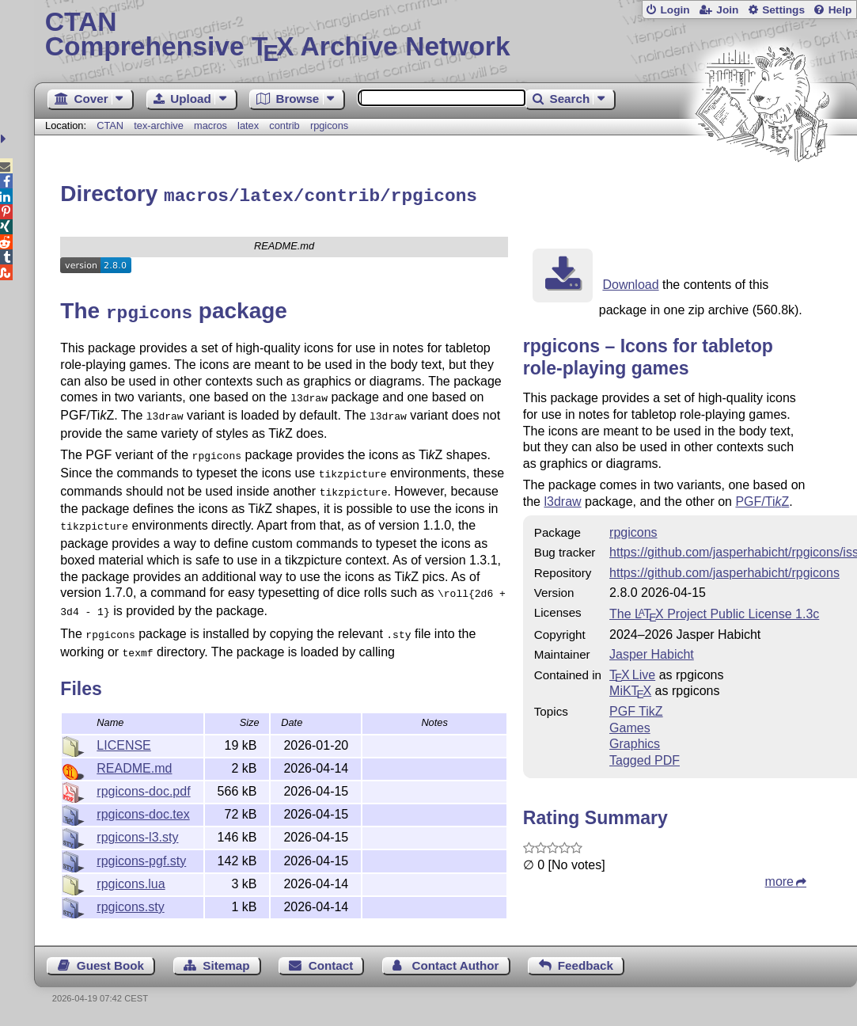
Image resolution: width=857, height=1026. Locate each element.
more (779, 879)
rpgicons (329, 125)
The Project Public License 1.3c (714, 611)
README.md (134, 766)
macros (210, 125)
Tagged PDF (644, 758)
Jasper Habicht (651, 652)
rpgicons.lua (131, 881)
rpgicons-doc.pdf (143, 789)
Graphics (634, 741)
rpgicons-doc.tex (143, 812)
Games (629, 725)
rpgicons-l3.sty (137, 835)
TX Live (632, 672)
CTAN (110, 125)
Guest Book (110, 963)
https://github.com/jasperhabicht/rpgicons (724, 570)
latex (248, 125)
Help (840, 10)
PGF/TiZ (762, 499)
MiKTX (630, 688)
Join (727, 10)
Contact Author (455, 963)
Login (674, 10)
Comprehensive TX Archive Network (446, 35)
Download (630, 282)
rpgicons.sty (130, 904)
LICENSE (123, 743)
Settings (783, 10)
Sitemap (226, 963)
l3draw (562, 499)
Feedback (585, 963)
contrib (284, 125)
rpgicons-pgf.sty (141, 858)
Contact (331, 963)
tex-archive (159, 125)
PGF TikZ (636, 709)
